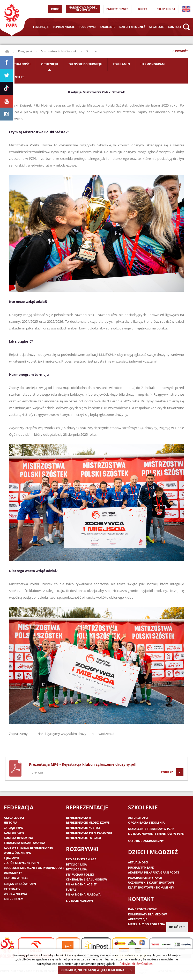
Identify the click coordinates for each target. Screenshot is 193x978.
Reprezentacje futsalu (83, 838)
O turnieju (49, 64)
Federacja (41, 27)
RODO (55, 9)
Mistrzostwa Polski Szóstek (59, 51)
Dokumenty (13, 873)
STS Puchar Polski (80, 874)
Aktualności (20, 64)
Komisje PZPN (14, 832)
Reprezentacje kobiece (83, 828)
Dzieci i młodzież (132, 27)
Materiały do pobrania (146, 924)
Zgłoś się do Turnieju (85, 64)
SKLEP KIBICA (166, 9)
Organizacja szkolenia (146, 822)
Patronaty (12, 889)
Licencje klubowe (79, 900)
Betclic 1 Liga (76, 864)
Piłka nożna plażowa (83, 894)
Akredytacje (137, 919)
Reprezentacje (64, 27)
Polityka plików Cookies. (136, 963)
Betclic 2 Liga (76, 869)
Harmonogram (152, 64)
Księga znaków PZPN (20, 884)
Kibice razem (13, 899)
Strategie (156, 27)
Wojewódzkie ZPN (17, 853)
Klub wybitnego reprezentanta (28, 847)
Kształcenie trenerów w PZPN (151, 829)
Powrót (179, 52)
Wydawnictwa (15, 894)
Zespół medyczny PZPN (21, 863)
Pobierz (170, 772)
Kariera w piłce (16, 878)
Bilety (142, 9)
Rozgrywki (87, 27)
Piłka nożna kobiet (81, 884)
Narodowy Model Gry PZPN (83, 8)
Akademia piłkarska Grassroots (153, 872)
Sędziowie (11, 858)
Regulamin (121, 64)
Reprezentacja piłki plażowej (89, 832)
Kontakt (174, 27)
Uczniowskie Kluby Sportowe (151, 882)
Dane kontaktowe (142, 909)
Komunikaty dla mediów (147, 914)
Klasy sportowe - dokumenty (151, 887)
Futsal (71, 889)
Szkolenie (107, 27)
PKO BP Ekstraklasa (81, 859)
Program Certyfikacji (145, 877)
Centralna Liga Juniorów (86, 879)
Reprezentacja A (78, 817)
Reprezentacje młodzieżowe (87, 822)
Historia (10, 822)
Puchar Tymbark (141, 867)
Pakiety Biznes (117, 9)
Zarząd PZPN (13, 828)
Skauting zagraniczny (146, 841)
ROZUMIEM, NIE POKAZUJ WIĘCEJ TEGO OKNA (98, 970)
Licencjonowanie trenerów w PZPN (156, 834)
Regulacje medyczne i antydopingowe (34, 868)
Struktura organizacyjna (24, 843)
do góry (177, 927)
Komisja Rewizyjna (18, 838)
